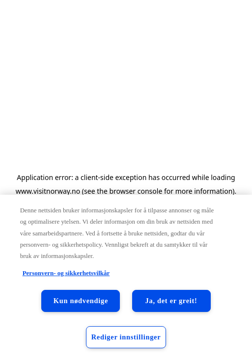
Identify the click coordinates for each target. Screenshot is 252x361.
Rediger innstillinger (126, 337)
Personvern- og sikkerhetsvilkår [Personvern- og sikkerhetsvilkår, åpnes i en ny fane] (66, 273)
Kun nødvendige (81, 301)
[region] (126, 278)
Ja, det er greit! (171, 301)
